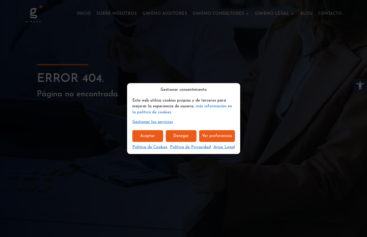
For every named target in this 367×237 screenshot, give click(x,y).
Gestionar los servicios (152, 122)
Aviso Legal (224, 147)
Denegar (181, 136)
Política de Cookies (149, 147)
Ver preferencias (217, 136)
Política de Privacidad (190, 147)
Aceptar (147, 136)
